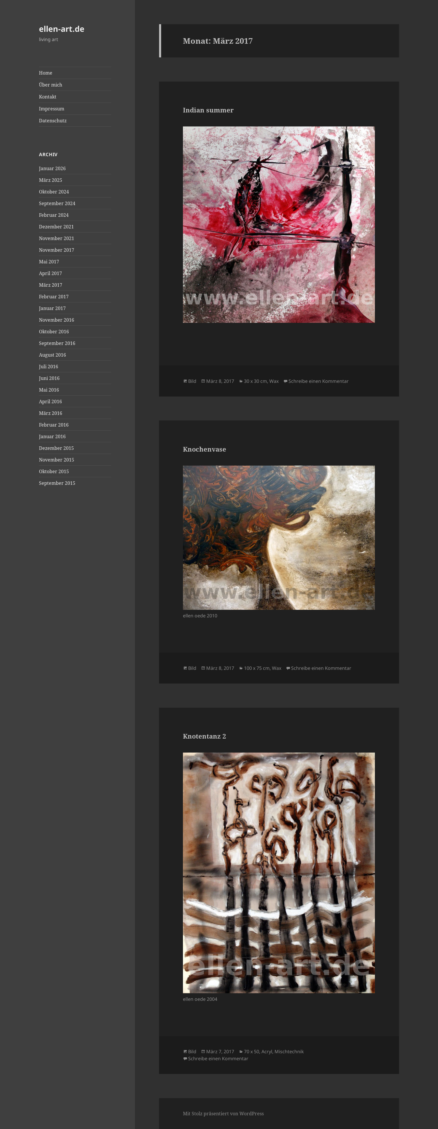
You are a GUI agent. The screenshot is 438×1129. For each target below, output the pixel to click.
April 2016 (50, 401)
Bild (192, 381)
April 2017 (50, 273)
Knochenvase (204, 449)
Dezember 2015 (56, 448)
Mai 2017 (49, 261)
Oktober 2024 (54, 192)
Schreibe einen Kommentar (319, 381)
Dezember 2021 (56, 226)
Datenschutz (53, 120)
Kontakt (47, 97)
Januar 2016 (52, 436)
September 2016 (57, 343)
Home (45, 73)
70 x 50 (251, 1051)
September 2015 (57, 483)
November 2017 (56, 250)
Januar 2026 (52, 168)
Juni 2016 (49, 378)
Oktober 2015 (54, 471)
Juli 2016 (48, 366)
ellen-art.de (61, 28)
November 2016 (56, 320)
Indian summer (208, 109)
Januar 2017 (52, 308)
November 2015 (56, 460)
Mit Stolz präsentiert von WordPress (223, 1113)
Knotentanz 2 (204, 736)
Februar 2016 (54, 425)
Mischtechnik (289, 1051)
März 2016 (50, 413)
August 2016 (52, 355)
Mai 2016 (49, 390)
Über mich (50, 85)
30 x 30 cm (255, 381)
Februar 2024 (54, 215)
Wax (274, 381)
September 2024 (57, 203)
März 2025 (50, 180)
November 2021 (56, 238)
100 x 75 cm (257, 668)
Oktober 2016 (54, 331)
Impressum (51, 108)
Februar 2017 (54, 296)
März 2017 (50, 285)
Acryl (266, 1051)
